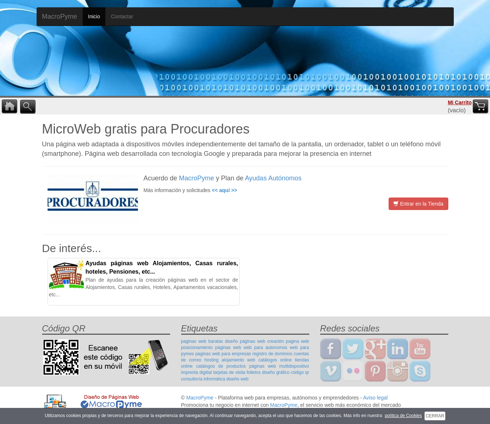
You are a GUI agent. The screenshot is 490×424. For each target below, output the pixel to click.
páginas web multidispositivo (279, 366)
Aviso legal (375, 398)
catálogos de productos (221, 366)
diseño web (238, 379)
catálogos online (275, 360)
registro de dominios (272, 353)
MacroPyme (59, 16)
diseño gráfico (275, 372)
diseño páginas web (245, 341)
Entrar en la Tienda (418, 204)
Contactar (122, 16)
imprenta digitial (196, 372)
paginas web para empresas (223, 353)
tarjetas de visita (229, 372)
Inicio (94, 16)
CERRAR (435, 416)
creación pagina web (288, 341)
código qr (300, 372)
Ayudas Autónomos (273, 178)
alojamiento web (238, 360)
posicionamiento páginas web (211, 347)
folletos (254, 372)
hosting (212, 360)
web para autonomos (265, 347)
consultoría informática (203, 379)
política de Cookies (403, 415)
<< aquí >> (224, 190)
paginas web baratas (202, 341)
